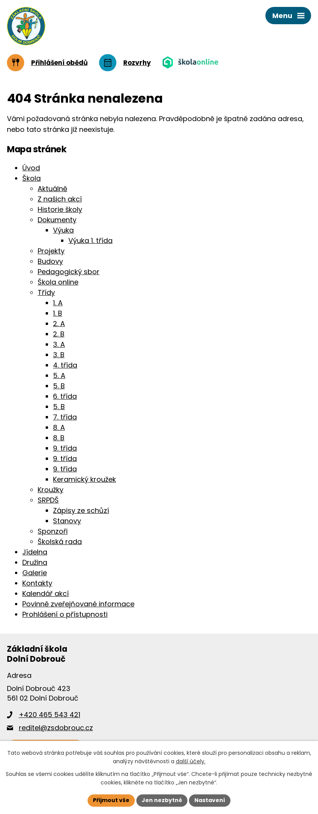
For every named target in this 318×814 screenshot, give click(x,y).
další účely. (190, 762)
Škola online (58, 282)
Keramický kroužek (84, 479)
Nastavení (209, 800)
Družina (34, 562)
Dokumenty (57, 220)
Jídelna (34, 552)
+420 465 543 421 (49, 714)
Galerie (34, 573)
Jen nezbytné (162, 800)
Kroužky (50, 489)
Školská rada (60, 541)
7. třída (65, 417)
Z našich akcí (60, 199)
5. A (59, 375)
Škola (31, 178)
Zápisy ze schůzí (81, 510)
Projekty (51, 251)
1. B (57, 313)
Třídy (46, 292)
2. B (59, 334)
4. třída (65, 365)
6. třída (65, 396)
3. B (59, 355)
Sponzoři (53, 531)
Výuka (63, 230)
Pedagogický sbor (68, 271)
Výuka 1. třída (90, 240)
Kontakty (37, 583)
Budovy (50, 261)
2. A (59, 323)
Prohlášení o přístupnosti (65, 614)
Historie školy (60, 209)
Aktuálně (52, 188)
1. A (58, 303)
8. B (59, 438)
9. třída (65, 448)
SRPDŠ (48, 500)
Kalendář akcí (45, 593)
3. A (59, 344)
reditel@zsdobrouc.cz (56, 727)
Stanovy (67, 521)
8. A (59, 427)
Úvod (31, 168)
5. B (59, 386)
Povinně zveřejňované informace (78, 604)
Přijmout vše (111, 800)
